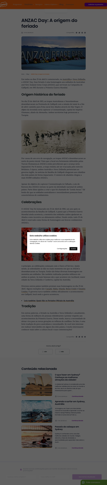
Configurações (62, 249)
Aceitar (73, 249)
